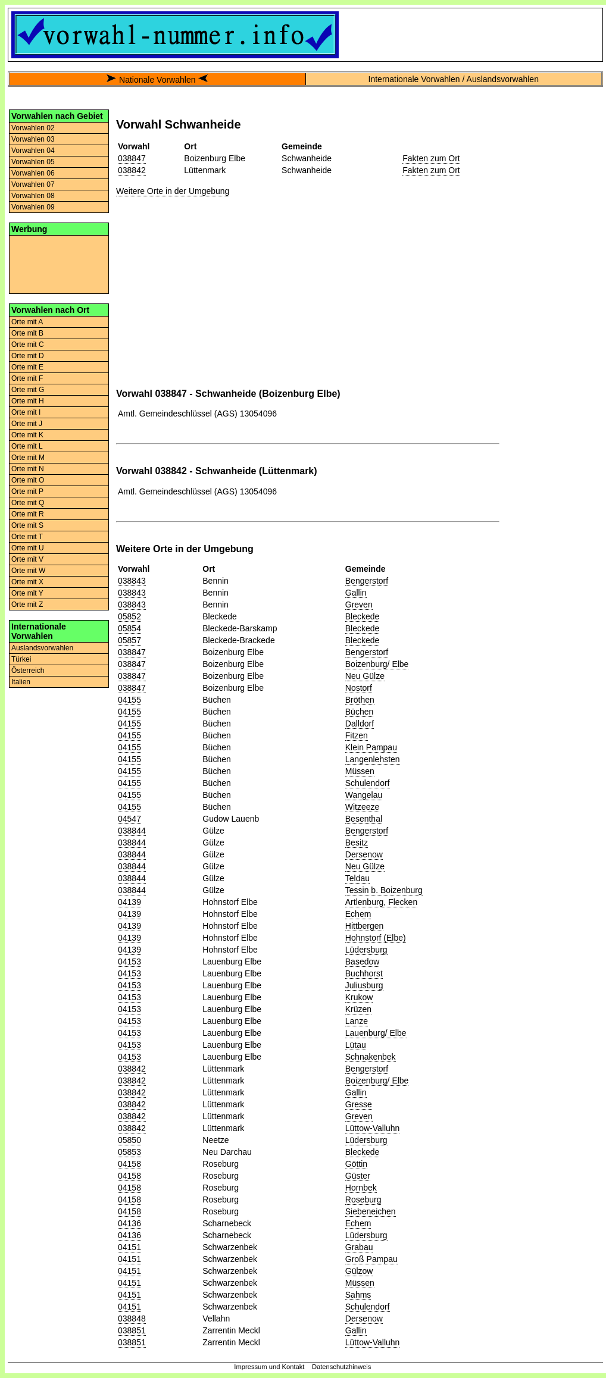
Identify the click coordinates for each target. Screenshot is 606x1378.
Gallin (356, 592)
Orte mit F (27, 378)
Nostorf (358, 688)
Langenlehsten (372, 759)
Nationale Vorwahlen (157, 79)
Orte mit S (27, 525)
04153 (129, 961)
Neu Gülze (365, 676)
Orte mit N (27, 469)
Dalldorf (359, 723)
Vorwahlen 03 (33, 139)
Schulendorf (367, 783)
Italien (20, 682)
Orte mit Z (27, 604)
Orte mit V (27, 559)
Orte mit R (27, 514)
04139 (129, 902)
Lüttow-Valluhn (372, 1128)
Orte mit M (28, 457)
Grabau (359, 1247)
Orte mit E (27, 367)
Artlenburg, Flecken (381, 902)
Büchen (359, 711)
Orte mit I (25, 412)
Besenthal (363, 818)
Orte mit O (27, 480)
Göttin (356, 1164)
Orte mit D (27, 356)
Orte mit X (27, 582)
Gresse (358, 1104)
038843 (132, 580)
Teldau (357, 878)
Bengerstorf (366, 580)
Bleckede (362, 616)
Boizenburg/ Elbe (377, 664)
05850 (129, 1140)
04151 (129, 1247)
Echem (358, 914)
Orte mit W (28, 570)
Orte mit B (27, 333)
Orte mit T (27, 537)
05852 (129, 616)
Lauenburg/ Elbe (376, 1033)
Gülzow (359, 1271)
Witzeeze (362, 807)
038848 (132, 1318)
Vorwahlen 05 (33, 162)
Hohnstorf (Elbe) (375, 937)
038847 (132, 158)
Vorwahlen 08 (33, 196)
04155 (129, 699)
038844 (132, 830)
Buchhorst (364, 973)
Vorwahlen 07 (33, 184)
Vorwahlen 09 (33, 207)
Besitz (356, 842)
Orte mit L (27, 446)
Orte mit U (27, 548)
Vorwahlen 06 (33, 173)
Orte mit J (26, 423)
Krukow (359, 997)
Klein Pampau (371, 747)
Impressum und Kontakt (269, 1366)
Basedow (362, 961)
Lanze (356, 1021)
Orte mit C (27, 344)
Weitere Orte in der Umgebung (172, 191)
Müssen (359, 771)
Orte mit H (27, 401)
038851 (132, 1330)
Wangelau (364, 795)
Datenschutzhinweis (341, 1366)
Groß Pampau (371, 1259)
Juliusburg (364, 985)
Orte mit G (27, 390)
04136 (129, 1223)
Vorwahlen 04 (33, 150)
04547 (129, 818)
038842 (132, 170)
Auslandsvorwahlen (42, 648)
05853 (129, 1152)
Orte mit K (27, 435)
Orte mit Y (27, 593)
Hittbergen (364, 926)
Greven (359, 604)
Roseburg (363, 1199)
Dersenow (364, 854)
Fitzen (356, 735)
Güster (357, 1175)
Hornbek (361, 1187)
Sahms (358, 1294)
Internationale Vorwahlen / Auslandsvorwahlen (453, 79)
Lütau (355, 1045)
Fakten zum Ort (431, 158)
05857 (129, 640)
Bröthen (359, 699)
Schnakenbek (370, 1056)
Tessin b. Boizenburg (384, 890)
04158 (129, 1164)
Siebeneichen (370, 1211)
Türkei (21, 659)
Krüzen (358, 1009)
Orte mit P (27, 491)
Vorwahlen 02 (33, 128)
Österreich (27, 670)
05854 (129, 628)
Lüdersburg (366, 949)
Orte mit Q (27, 503)
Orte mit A (27, 322)
